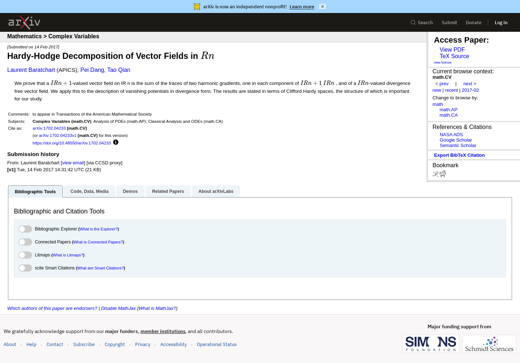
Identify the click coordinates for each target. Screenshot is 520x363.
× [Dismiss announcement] (322, 6)
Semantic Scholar (458, 145)
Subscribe (84, 344)
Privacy (142, 344)
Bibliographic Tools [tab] (35, 191)
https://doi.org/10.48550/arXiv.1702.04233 (71, 143)
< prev (442, 83)
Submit (449, 23)
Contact (55, 344)
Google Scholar (456, 140)
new (437, 90)
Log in (501, 23)
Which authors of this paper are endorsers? (52, 308)
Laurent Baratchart (31, 70)
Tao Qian (118, 70)
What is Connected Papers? (98, 242)
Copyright (115, 344)
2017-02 (470, 90)
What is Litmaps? (68, 255)
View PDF (452, 50)
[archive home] (24, 23)
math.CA (448, 115)
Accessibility (173, 344)
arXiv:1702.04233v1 (58, 135)
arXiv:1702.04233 (49, 128)
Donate (473, 23)
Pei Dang (92, 70)
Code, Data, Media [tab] (89, 191)
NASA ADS (451, 134)
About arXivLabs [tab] (215, 191)
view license (443, 62)
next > (469, 83)
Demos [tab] (130, 191)
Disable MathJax (118, 308)
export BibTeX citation (459, 155)
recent (451, 90)
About (10, 344)
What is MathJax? (157, 308)
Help (31, 344)
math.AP (448, 109)
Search (421, 23)
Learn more (302, 7)
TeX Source (454, 56)
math (438, 104)
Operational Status (217, 344)
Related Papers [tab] (168, 191)
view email (73, 162)
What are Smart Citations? (100, 268)
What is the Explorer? (99, 229)
